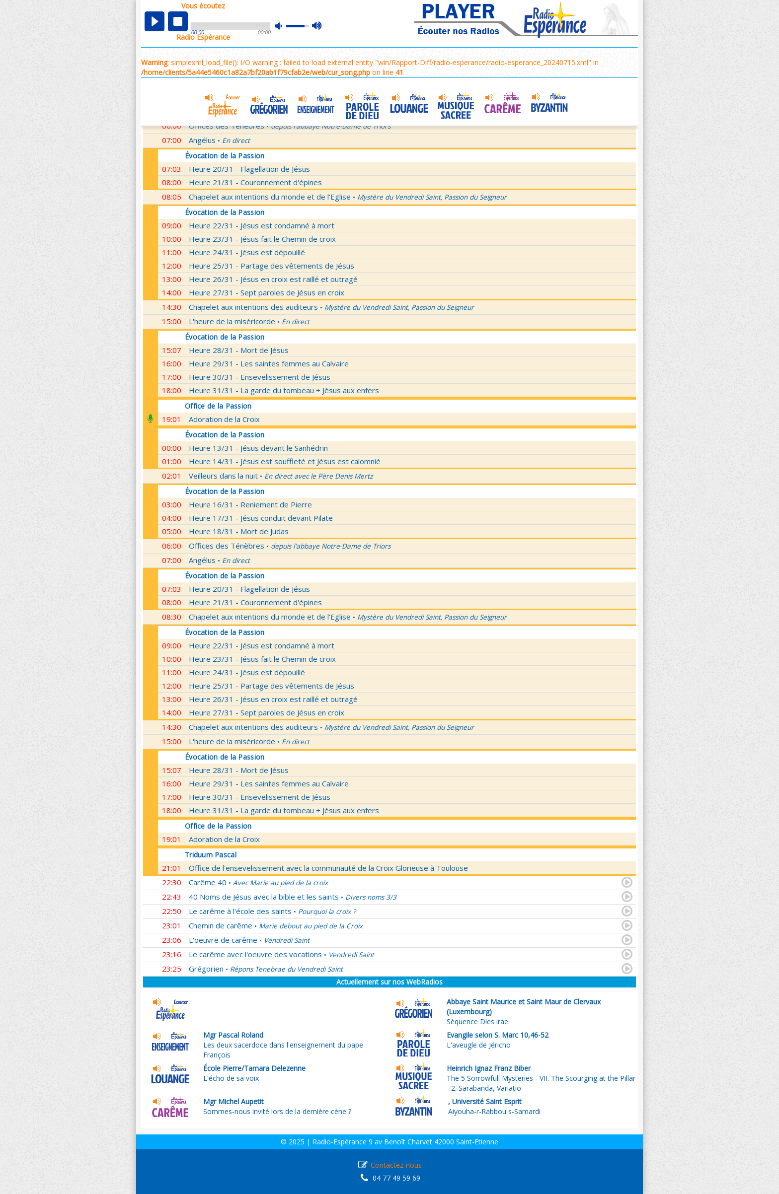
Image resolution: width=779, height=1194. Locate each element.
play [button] (154, 21)
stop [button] (178, 21)
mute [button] (284, 26)
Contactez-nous (396, 1165)
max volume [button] (317, 26)
